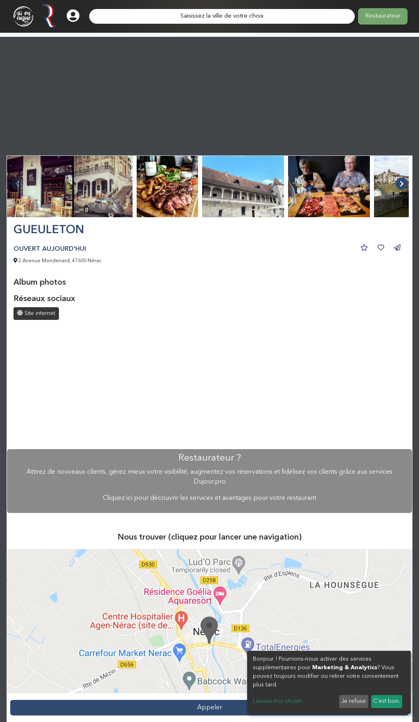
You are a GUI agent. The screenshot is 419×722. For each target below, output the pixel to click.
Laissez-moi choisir (277, 701)
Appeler (209, 707)
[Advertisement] (209, 94)
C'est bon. (386, 701)
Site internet (36, 313)
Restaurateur (383, 16)
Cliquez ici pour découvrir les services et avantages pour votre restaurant (209, 498)
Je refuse (353, 701)
